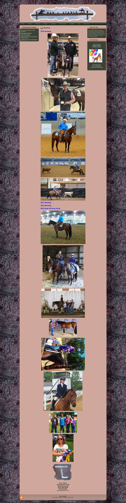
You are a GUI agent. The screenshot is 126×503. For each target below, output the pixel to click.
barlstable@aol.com (63, 490)
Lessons (45, 23)
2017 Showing (46, 202)
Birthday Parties (96, 45)
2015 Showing (46, 205)
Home (22, 23)
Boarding (38, 23)
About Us (30, 23)
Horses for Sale (63, 23)
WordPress (56, 501)
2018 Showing (46, 31)
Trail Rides (53, 23)
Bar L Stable (63, 496)
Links (79, 23)
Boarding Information (26, 33)
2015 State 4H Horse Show (50, 208)
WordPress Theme (64, 501)
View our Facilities (25, 35)
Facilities (72, 23)
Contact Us (86, 23)
